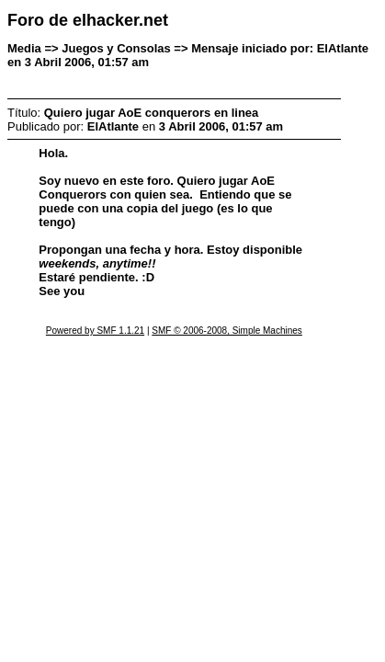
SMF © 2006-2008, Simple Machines (227, 330)
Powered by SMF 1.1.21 (95, 330)
